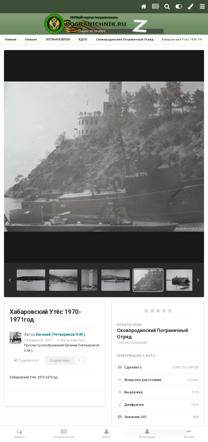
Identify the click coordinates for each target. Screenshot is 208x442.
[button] (10, 280)
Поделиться (26, 360)
